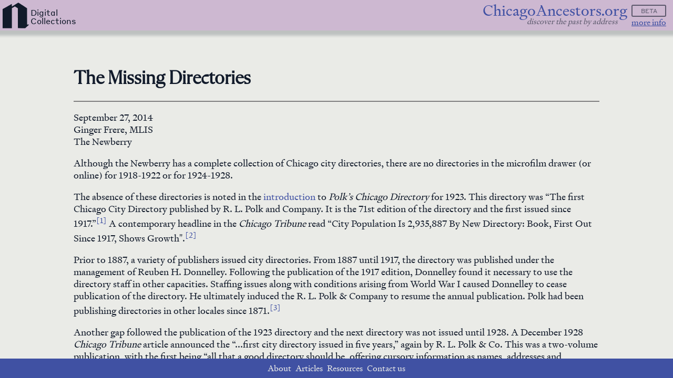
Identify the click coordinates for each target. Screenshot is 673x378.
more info (648, 22)
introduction (289, 197)
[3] (275, 307)
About (279, 368)
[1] (101, 220)
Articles (309, 368)
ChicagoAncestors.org (555, 10)
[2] (191, 234)
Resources (345, 368)
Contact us (386, 368)
